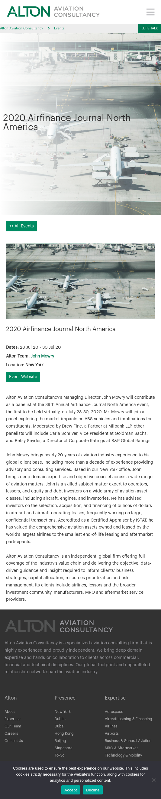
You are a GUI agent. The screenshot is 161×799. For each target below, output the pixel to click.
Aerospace (114, 711)
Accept (70, 790)
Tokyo (59, 755)
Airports (112, 733)
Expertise (13, 719)
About (10, 711)
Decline (93, 790)
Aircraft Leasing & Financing (128, 719)
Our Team (13, 726)
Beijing (60, 741)
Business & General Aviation (128, 741)
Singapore (63, 748)
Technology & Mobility (123, 755)
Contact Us (14, 741)
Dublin (60, 719)
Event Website (23, 377)
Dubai (59, 726)
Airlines (111, 726)
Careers (11, 733)
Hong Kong (64, 733)
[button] (149, 28)
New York (63, 711)
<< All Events (21, 226)
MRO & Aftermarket (121, 748)
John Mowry (42, 356)
